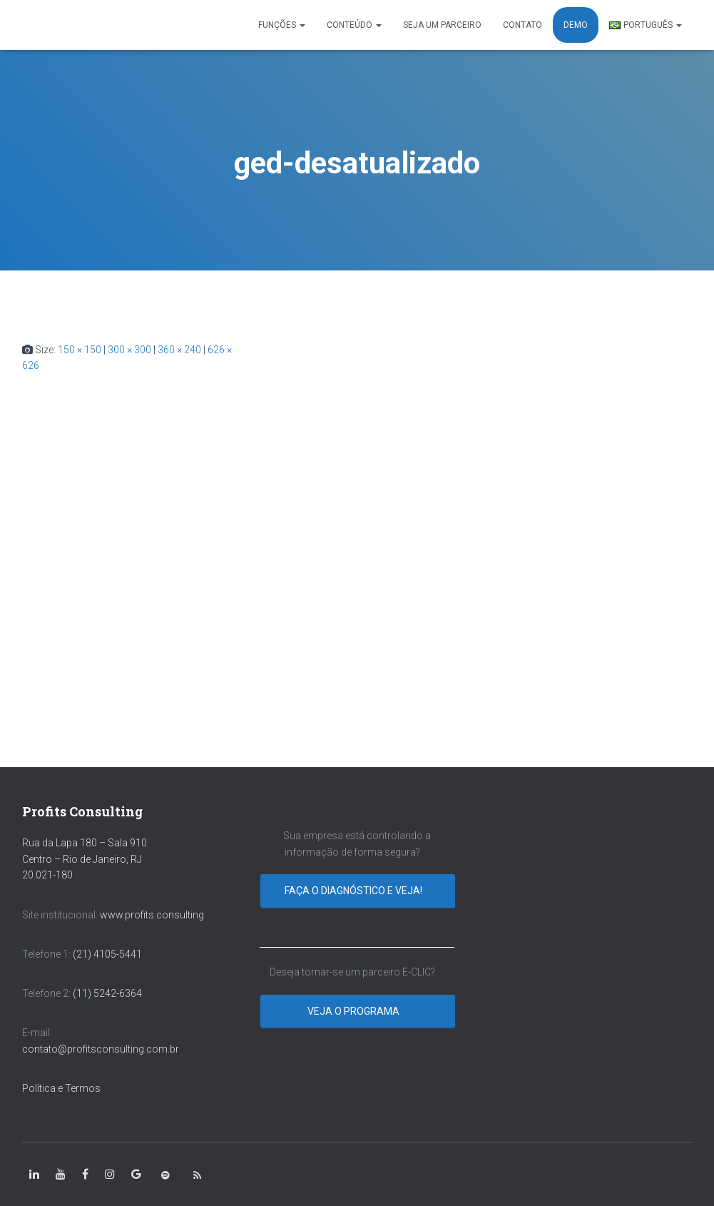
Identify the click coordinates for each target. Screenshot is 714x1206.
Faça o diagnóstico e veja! (354, 890)
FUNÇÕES (281, 25)
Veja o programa (354, 1011)
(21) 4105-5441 (107, 954)
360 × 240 (179, 349)
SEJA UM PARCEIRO (442, 25)
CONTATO (522, 25)
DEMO (575, 25)
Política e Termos (61, 1088)
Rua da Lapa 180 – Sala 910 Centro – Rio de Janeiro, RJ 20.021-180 (84, 859)
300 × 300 (129, 349)
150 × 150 (79, 349)
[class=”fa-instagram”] (110, 1174)
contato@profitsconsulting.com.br (100, 1049)
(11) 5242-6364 (108, 993)
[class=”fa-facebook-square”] (85, 1174)
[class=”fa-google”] (136, 1174)
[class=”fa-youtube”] (61, 1174)
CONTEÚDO (354, 25)
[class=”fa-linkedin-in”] (34, 1174)
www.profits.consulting (152, 915)
